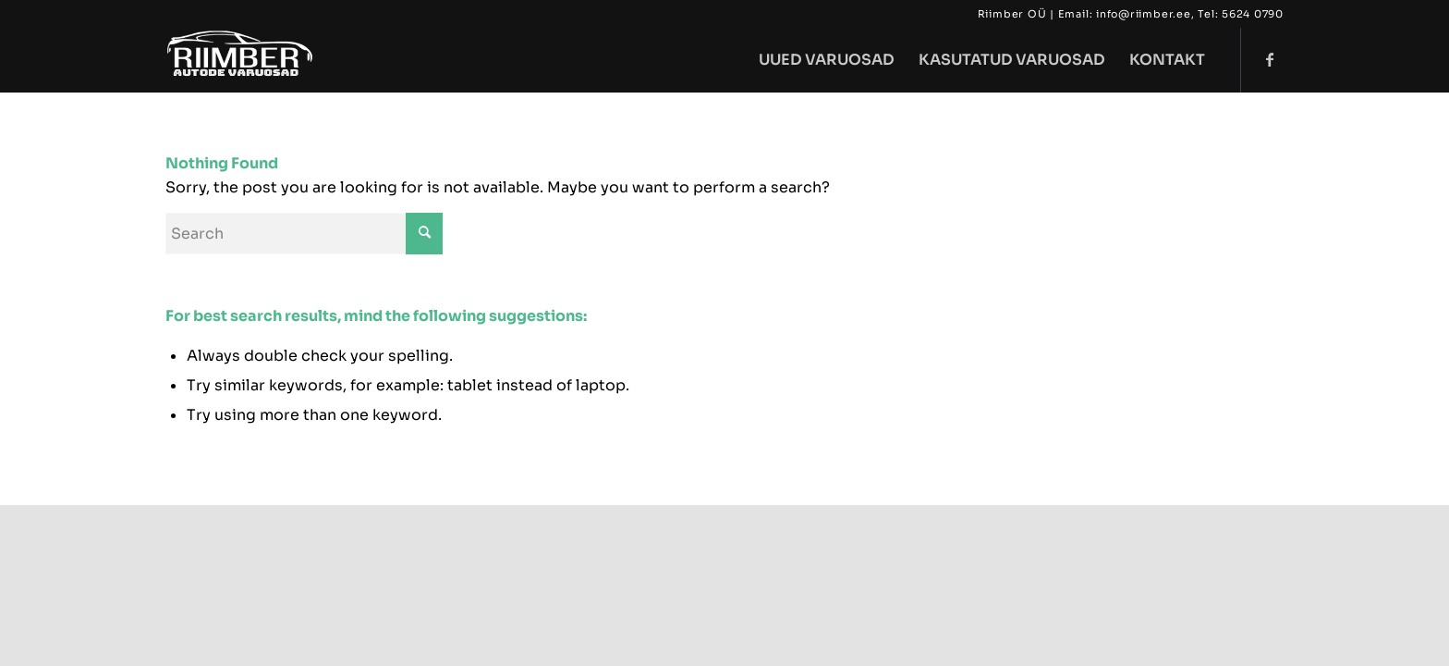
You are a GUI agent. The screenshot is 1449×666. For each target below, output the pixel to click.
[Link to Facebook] (1270, 59)
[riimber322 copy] (241, 60)
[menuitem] (827, 60)
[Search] (304, 233)
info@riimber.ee (1143, 13)
